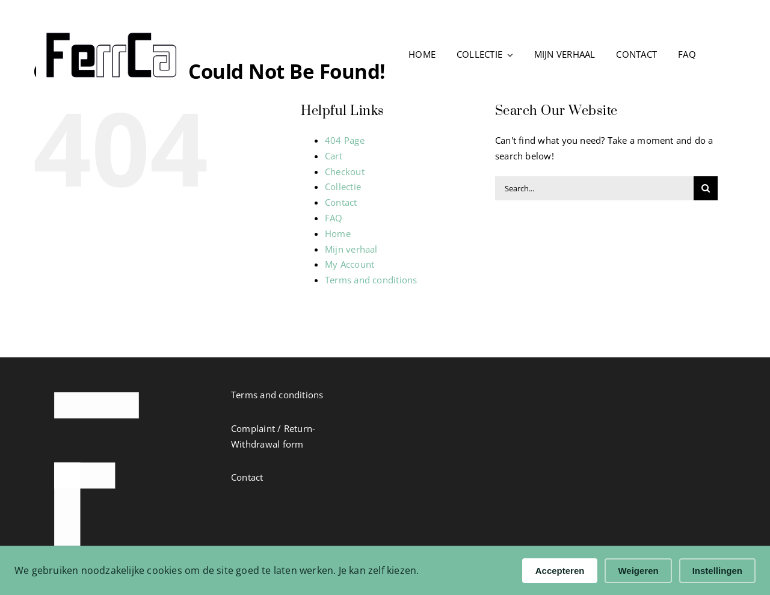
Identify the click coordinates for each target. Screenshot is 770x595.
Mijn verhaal (351, 249)
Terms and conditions (371, 280)
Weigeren (638, 571)
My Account (349, 264)
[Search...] (594, 188)
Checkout (345, 171)
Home (338, 233)
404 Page (345, 140)
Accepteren (560, 571)
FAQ (334, 218)
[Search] (706, 188)
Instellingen (717, 571)
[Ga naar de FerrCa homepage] (123, 55)
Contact (341, 202)
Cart (333, 156)
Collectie (343, 186)
